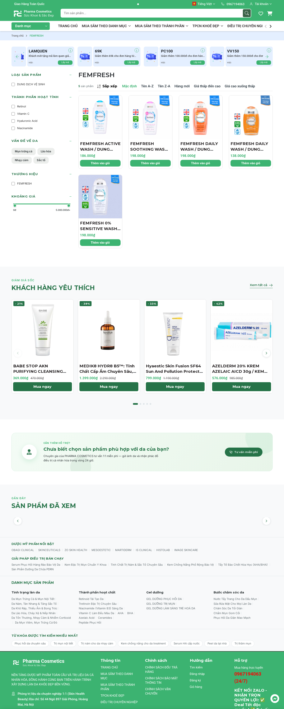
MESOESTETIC (101, 550)
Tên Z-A (164, 86)
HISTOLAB (163, 550)
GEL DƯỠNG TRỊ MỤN (160, 603)
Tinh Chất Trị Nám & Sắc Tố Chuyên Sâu (137, 564)
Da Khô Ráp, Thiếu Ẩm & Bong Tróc (34, 608)
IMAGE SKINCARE (186, 550)
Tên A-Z (147, 86)
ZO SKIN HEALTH (76, 550)
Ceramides (105, 617)
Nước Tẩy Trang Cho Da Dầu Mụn (235, 599)
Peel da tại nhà (217, 643)
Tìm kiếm (196, 667)
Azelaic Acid (86, 617)
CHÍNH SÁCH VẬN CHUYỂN (158, 691)
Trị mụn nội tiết (63, 643)
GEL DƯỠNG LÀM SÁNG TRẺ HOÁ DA (170, 608)
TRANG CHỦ (68, 26)
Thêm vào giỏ (100, 163)
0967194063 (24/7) (247, 677)
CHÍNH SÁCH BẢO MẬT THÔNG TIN (161, 680)
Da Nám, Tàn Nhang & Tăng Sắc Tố (34, 603)
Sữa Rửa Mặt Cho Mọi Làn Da (232, 603)
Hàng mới (182, 86)
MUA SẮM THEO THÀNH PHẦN (161, 26)
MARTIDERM (123, 550)
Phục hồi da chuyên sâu (30, 643)
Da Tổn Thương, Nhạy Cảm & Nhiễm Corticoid (41, 617)
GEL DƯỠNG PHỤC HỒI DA (164, 599)
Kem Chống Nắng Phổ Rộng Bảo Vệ (190, 564)
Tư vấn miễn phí (243, 452)
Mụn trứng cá (23, 151)
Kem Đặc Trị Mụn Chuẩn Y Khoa (85, 564)
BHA (130, 613)
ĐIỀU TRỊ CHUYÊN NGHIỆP (250, 26)
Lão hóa (46, 151)
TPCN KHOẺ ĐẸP (207, 26)
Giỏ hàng (196, 687)
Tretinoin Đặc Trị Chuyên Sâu (98, 603)
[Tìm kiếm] (247, 13)
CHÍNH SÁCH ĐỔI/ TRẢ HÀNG (161, 670)
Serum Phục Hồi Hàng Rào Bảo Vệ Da (35, 564)
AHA (121, 613)
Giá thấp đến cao (207, 86)
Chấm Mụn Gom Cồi (227, 613)
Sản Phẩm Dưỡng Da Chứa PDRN (32, 569)
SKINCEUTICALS (49, 550)
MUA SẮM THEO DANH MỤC (106, 26)
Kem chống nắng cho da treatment (143, 643)
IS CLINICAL (144, 550)
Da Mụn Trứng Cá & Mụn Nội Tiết (32, 599)
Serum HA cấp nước (187, 643)
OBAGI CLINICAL (22, 550)
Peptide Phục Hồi (90, 622)
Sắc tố (41, 160)
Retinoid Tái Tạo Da (91, 599)
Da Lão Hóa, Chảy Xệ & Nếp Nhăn (33, 613)
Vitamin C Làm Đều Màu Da (96, 613)
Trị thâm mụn (242, 643)
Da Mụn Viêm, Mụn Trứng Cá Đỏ (36, 622)
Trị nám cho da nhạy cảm (97, 643)
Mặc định (129, 86)
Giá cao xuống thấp (240, 86)
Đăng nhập (197, 674)
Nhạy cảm (21, 160)
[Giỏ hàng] (270, 14)
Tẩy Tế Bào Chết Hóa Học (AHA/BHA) (243, 564)
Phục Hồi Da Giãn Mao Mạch (232, 617)
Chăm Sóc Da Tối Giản (228, 608)
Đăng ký (195, 680)
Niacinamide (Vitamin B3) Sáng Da (101, 608)
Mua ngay (42, 386)
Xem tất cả (261, 285)
